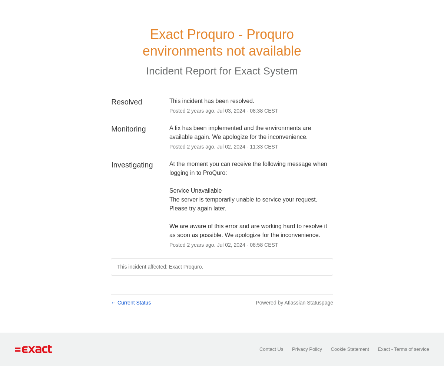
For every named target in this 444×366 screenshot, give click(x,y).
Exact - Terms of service (403, 349)
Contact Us (271, 349)
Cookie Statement (350, 349)
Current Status (131, 303)
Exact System (266, 71)
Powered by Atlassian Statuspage (294, 303)
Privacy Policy (307, 349)
